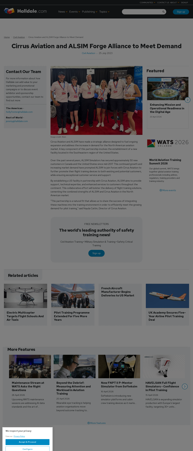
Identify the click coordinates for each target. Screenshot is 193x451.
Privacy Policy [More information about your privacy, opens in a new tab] (19, 444)
